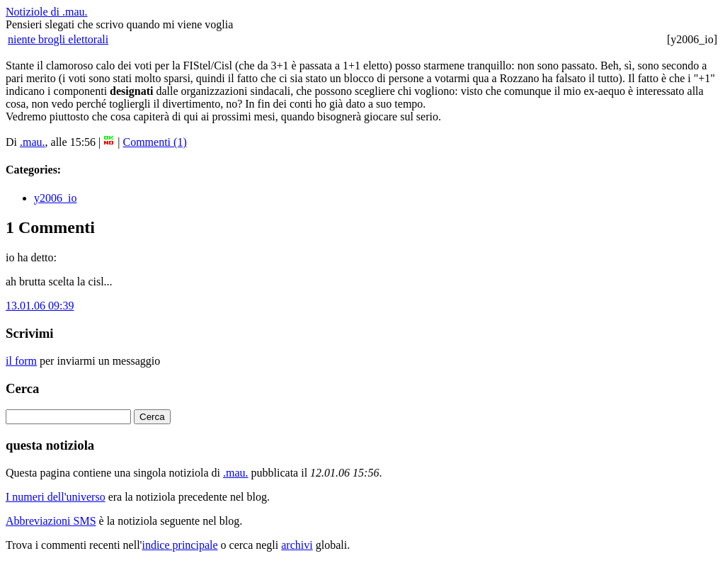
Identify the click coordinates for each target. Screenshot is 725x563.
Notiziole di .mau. (47, 12)
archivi (296, 545)
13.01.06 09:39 (40, 306)
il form (21, 361)
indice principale (179, 545)
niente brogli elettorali (58, 39)
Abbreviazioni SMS (51, 521)
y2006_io (55, 198)
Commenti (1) (155, 142)
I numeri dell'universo (55, 497)
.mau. (32, 142)
